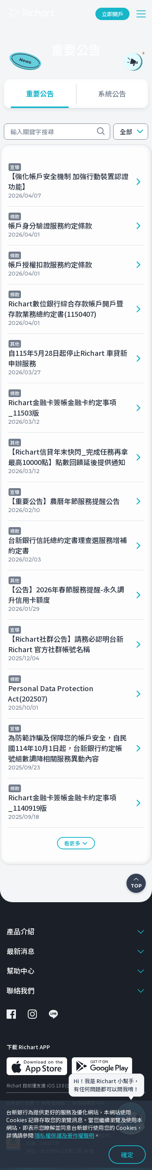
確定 (127, 1154)
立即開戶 (112, 14)
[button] (130, 131)
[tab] (40, 93)
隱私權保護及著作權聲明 (64, 1135)
